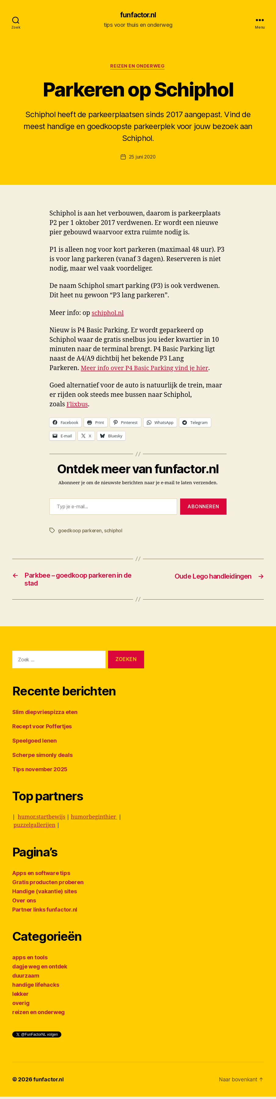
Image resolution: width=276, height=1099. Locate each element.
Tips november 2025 (39, 771)
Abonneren (203, 507)
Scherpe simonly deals (42, 757)
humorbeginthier (94, 819)
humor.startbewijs (41, 819)
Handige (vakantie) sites (44, 894)
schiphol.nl (108, 314)
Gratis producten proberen (47, 884)
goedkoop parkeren (80, 531)
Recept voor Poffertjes (42, 729)
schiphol (115, 531)
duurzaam (25, 978)
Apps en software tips (41, 875)
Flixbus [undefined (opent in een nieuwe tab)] (78, 405)
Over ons (24, 903)
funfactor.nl (138, 15)
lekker (20, 996)
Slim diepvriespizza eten (45, 714)
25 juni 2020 (142, 158)
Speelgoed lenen (34, 743)
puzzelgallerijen (34, 827)
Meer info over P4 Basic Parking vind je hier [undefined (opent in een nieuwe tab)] (147, 369)
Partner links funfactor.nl (44, 912)
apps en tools (30, 960)
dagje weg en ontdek (39, 969)
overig (20, 1005)
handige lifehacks (35, 987)
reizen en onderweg (138, 67)
